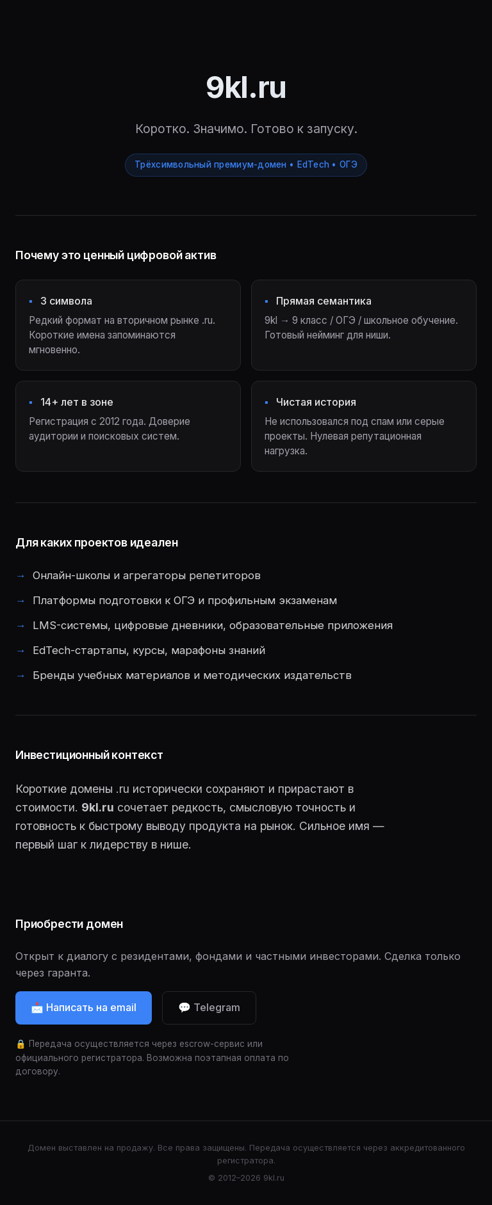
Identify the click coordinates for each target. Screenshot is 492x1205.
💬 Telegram (209, 1010)
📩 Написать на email (83, 1010)
